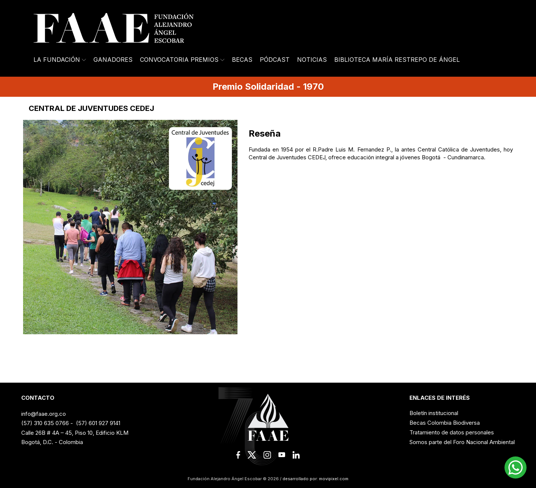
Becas (242, 59)
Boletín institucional (433, 413)
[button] (515, 467)
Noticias (312, 59)
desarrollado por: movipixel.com (314, 478)
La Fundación (60, 59)
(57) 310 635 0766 (45, 423)
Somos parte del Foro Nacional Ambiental (462, 442)
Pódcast (275, 59)
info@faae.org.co (43, 413)
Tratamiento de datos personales (451, 432)
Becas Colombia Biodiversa (444, 422)
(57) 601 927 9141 (98, 423)
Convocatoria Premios (182, 59)
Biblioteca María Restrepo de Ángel (397, 59)
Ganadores (113, 59)
